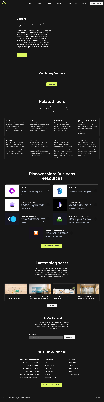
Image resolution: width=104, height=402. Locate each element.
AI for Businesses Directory (28, 378)
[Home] (4, 3)
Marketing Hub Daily (50, 378)
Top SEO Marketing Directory (29, 362)
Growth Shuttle (49, 365)
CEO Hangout (49, 368)
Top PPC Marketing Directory (29, 368)
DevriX (47, 362)
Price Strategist (73, 368)
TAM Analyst (72, 362)
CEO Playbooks (49, 371)
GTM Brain (72, 365)
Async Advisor (49, 374)
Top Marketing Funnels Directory (30, 371)
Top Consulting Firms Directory (29, 365)
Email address (32, 334)
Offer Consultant (74, 374)
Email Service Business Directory (30, 374)
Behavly (71, 371)
